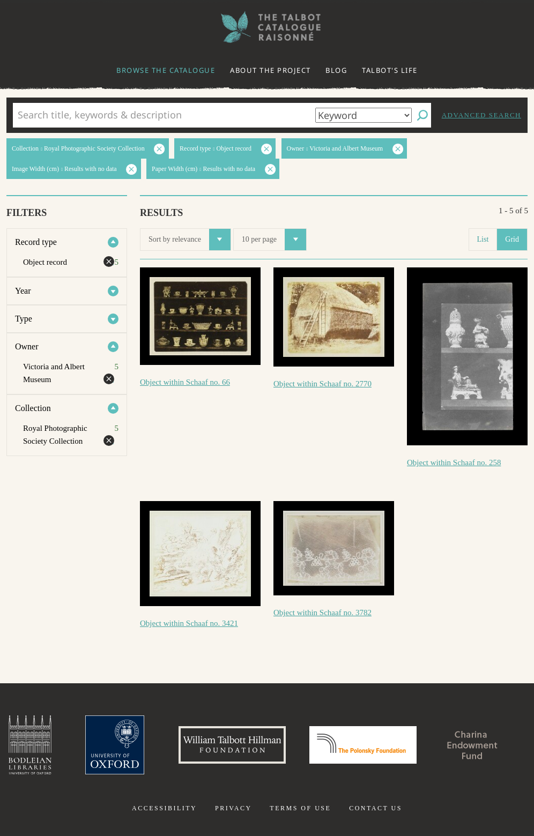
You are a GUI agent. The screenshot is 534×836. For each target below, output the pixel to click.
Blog (336, 70)
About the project (270, 70)
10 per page (274, 239)
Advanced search (481, 115)
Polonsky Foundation (363, 745)
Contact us (375, 808)
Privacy (233, 808)
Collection (33, 408)
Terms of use (300, 808)
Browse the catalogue (165, 70)
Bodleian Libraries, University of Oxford (30, 744)
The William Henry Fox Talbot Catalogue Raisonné (267, 27)
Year (23, 290)
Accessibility (164, 808)
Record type (36, 242)
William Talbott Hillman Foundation (232, 745)
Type (23, 318)
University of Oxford (114, 744)
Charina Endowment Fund (472, 745)
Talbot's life (390, 70)
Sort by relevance (190, 239)
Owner (27, 346)
